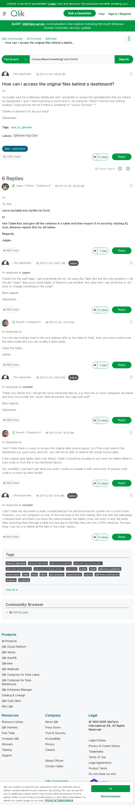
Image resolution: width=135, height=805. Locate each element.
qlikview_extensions (107, 574)
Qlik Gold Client (11, 701)
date (25, 574)
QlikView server (33, 24)
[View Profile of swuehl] (20, 322)
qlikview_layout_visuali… (88, 563)
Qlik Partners (10, 727)
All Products (9, 641)
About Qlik (51, 722)
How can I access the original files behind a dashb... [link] (39, 42)
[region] (67, 793)
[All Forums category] (7, 612)
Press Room (53, 727)
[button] (131, 73)
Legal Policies (97, 740)
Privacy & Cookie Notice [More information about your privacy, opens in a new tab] (59, 800)
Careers (50, 750)
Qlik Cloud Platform (14, 646)
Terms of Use (97, 757)
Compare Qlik (10, 738)
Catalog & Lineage (13, 695)
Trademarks (96, 751)
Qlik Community (12, 38)
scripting (24, 580)
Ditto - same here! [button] (15, 148)
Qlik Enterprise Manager (17, 689)
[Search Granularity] (16, 59)
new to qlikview (38, 563)
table (43, 574)
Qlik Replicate (10, 669)
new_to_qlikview (21, 127)
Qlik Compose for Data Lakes (21, 674)
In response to (16, 272)
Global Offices (54, 760)
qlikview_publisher (109, 568)
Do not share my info (103, 774)
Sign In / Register (119, 14)
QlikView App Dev (26, 135)
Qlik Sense (8, 652)
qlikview (71, 568)
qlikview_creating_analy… (48, 568)
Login (52, 3)
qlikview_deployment (19, 568)
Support (7, 755)
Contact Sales (54, 766)
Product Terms (98, 768)
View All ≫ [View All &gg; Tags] (12, 589)
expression (13, 574)
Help (101, 14)
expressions (74, 574)
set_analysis (56, 574)
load (34, 574)
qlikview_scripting (60, 563)
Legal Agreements (100, 762)
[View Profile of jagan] (19, 185)
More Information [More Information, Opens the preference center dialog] (111, 796)
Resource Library (12, 722)
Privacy (50, 744)
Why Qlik (7, 706)
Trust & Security (55, 733)
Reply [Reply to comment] (122, 250)
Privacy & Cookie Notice (104, 746)
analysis (11, 580)
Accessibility (53, 738)
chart (93, 568)
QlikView (51, 38)
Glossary (7, 744)
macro (88, 574)
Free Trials (8, 733)
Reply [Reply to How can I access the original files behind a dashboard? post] (122, 156)
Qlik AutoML (9, 658)
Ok (110, 788)
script (83, 568)
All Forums (34, 38)
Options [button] (128, 38)
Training (7, 750)
